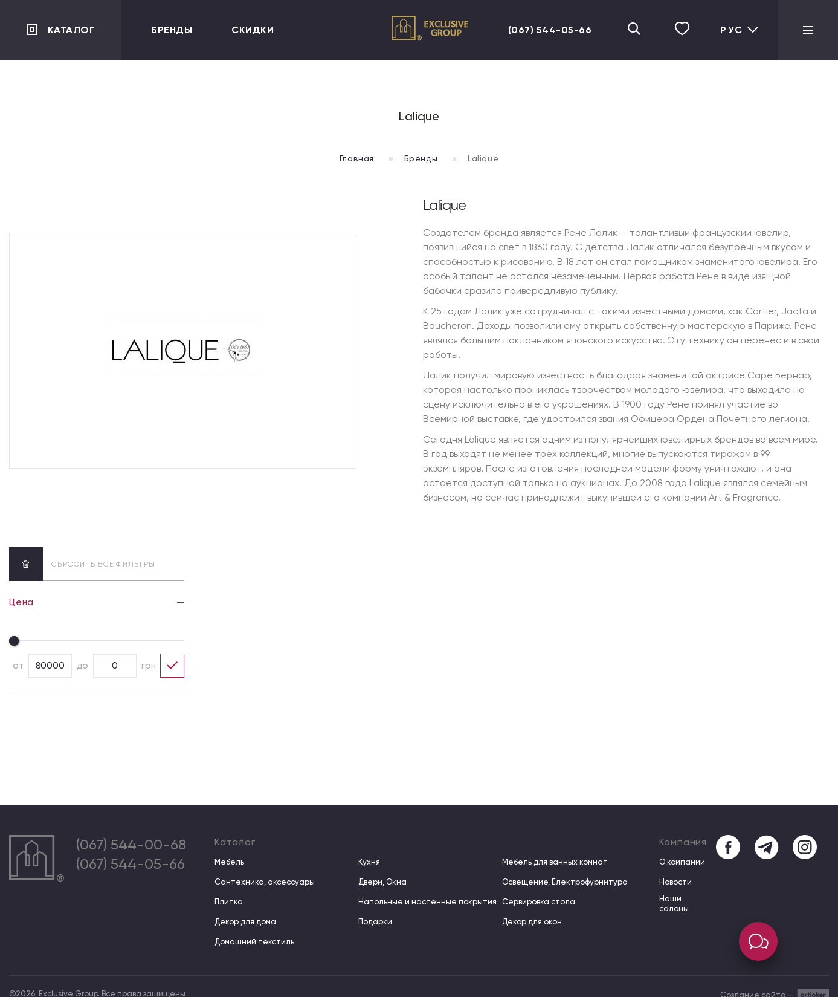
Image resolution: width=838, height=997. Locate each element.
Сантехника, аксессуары (264, 881)
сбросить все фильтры (82, 564)
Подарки (375, 921)
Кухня (369, 861)
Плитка (228, 901)
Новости (675, 881)
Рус (739, 30)
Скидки (252, 30)
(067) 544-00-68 (131, 844)
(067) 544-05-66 (550, 30)
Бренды (171, 30)
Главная (357, 158)
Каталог (71, 30)
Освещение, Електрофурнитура (565, 881)
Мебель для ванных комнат (555, 861)
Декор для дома (245, 921)
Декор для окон (532, 921)
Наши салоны (674, 903)
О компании (682, 861)
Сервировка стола (538, 901)
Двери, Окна (382, 881)
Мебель (229, 861)
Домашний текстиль (254, 941)
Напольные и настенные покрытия (427, 901)
